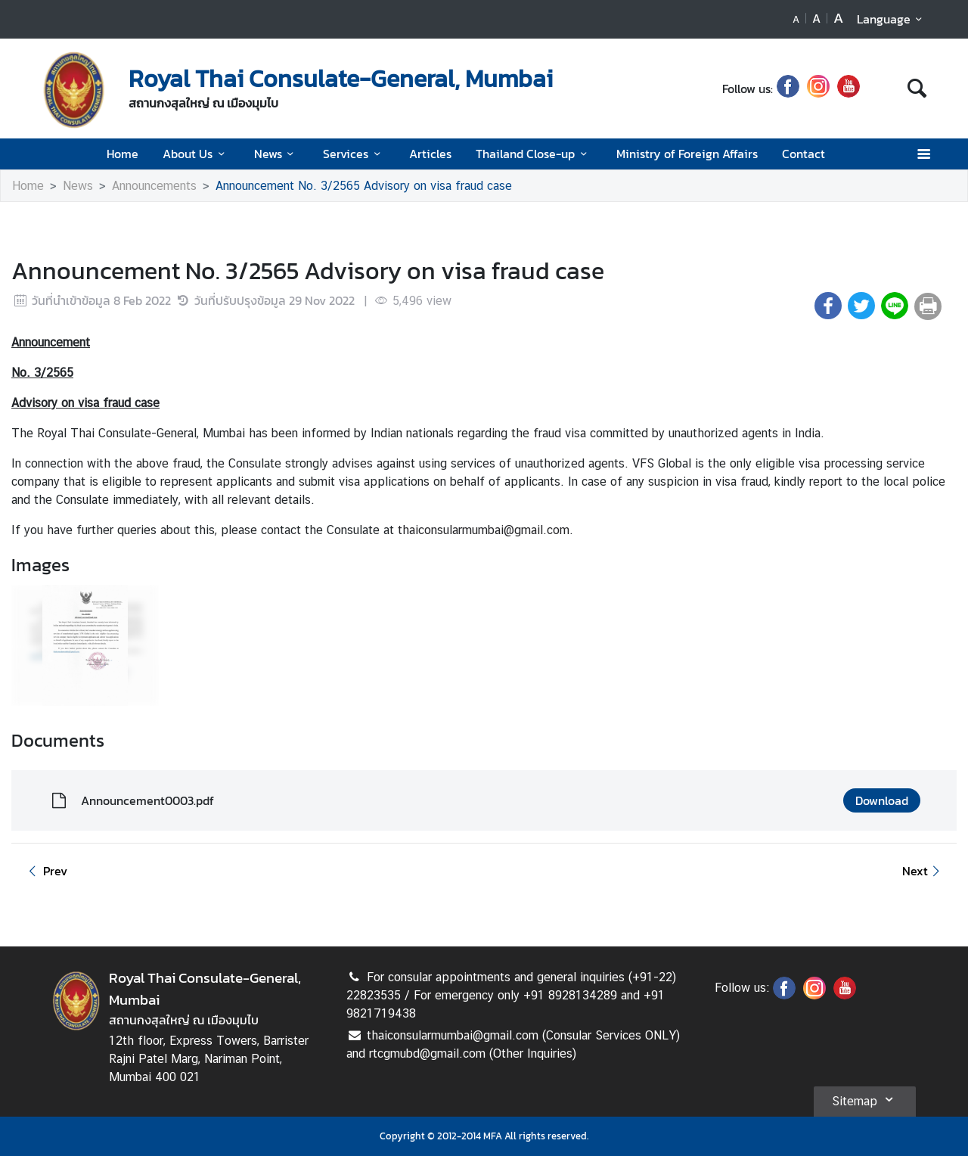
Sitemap (865, 1099)
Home (122, 153)
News (276, 153)
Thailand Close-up (533, 153)
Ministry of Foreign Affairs (687, 153)
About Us (196, 153)
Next (923, 871)
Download (881, 800)
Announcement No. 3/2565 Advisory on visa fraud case (364, 186)
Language (892, 19)
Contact (803, 153)
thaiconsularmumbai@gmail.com (483, 530)
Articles (430, 153)
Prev (45, 871)
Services (354, 153)
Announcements (154, 186)
